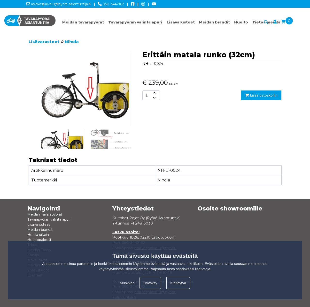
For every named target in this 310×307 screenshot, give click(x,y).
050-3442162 (111, 3)
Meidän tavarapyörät (83, 22)
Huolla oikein (38, 234)
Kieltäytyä (178, 283)
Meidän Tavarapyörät (44, 214)
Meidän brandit (214, 22)
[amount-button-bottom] (153, 97)
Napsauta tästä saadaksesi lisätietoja (180, 269)
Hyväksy (150, 283)
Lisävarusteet (181, 22)
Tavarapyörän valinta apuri (135, 22)
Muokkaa (127, 283)
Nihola (72, 41)
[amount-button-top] (153, 92)
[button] (124, 88)
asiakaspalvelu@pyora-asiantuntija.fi (58, 3)
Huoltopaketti (39, 240)
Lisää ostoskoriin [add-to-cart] (261, 95)
